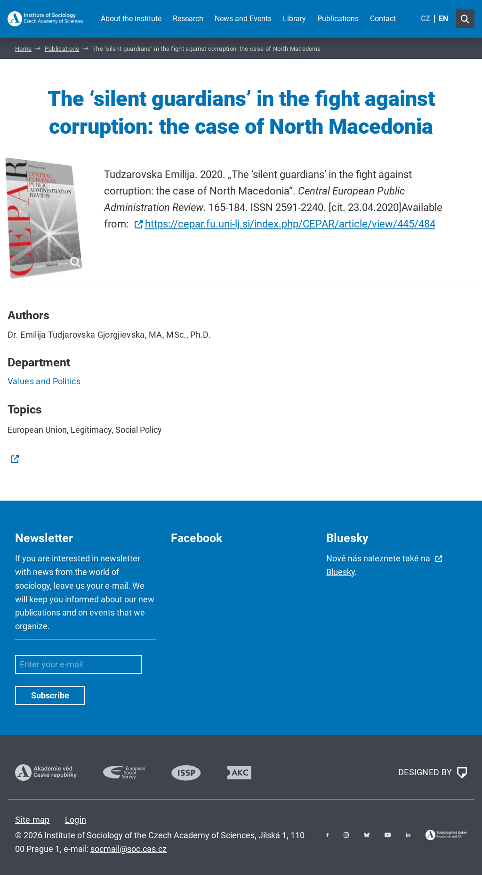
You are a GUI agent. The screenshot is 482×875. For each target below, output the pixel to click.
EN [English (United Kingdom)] (443, 18)
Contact (383, 18)
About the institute (131, 18)
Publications (338, 18)
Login (76, 820)
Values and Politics (44, 381)
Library (294, 18)
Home (23, 48)
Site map (32, 820)
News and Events (243, 18)
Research (188, 18)
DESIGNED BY (432, 773)
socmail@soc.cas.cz (128, 849)
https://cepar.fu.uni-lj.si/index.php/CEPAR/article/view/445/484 (290, 224)
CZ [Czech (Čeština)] (425, 18)
